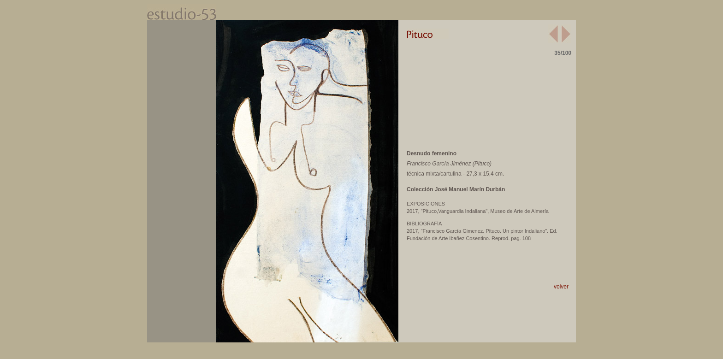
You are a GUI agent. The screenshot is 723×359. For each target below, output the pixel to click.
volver (561, 286)
